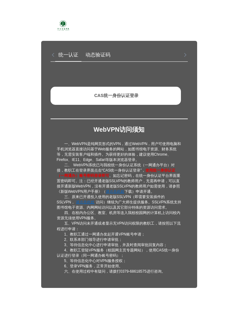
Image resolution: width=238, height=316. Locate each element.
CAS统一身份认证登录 (116, 95)
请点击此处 (115, 191)
